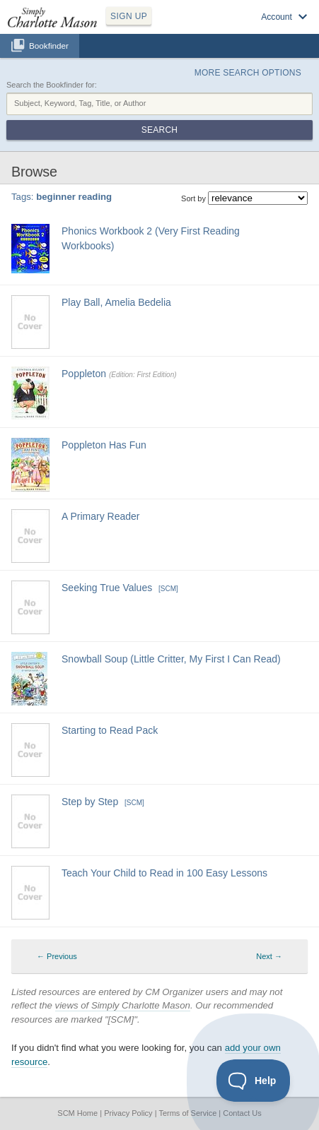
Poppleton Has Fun (104, 445)
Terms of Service (187, 1113)
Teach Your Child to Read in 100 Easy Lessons (164, 873)
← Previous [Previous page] (57, 956)
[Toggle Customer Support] (253, 1080)
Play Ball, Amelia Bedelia (116, 302)
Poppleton (84, 373)
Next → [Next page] (269, 956)
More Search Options (248, 73)
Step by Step (90, 801)
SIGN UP (128, 16)
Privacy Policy (128, 1113)
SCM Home (77, 1113)
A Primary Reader (100, 516)
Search (159, 130)
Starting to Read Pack (110, 730)
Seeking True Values (107, 587)
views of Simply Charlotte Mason (122, 1005)
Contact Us (242, 1113)
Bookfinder (49, 45)
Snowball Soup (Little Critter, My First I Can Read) (171, 659)
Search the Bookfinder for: (51, 85)
